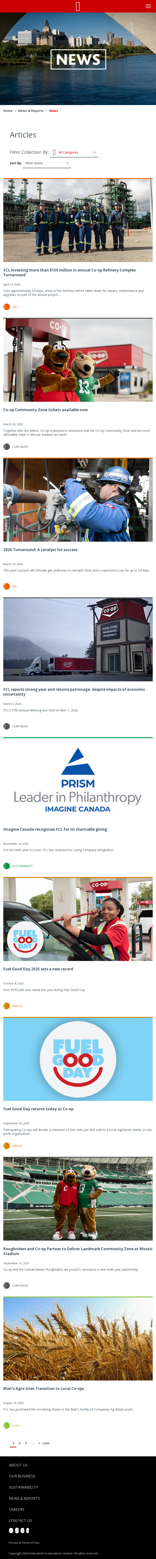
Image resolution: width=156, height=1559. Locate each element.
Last (46, 1443)
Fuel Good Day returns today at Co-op (38, 1108)
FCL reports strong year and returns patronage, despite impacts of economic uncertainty (74, 692)
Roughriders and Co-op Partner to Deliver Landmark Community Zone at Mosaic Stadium (78, 1251)
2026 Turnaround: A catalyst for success (40, 549)
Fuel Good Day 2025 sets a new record (38, 968)
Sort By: (40, 163)
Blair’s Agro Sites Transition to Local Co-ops (43, 1388)
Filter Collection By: (54, 152)
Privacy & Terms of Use (24, 1543)
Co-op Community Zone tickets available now (45, 409)
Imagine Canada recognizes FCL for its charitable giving (55, 829)
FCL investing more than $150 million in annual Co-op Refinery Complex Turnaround (69, 272)
